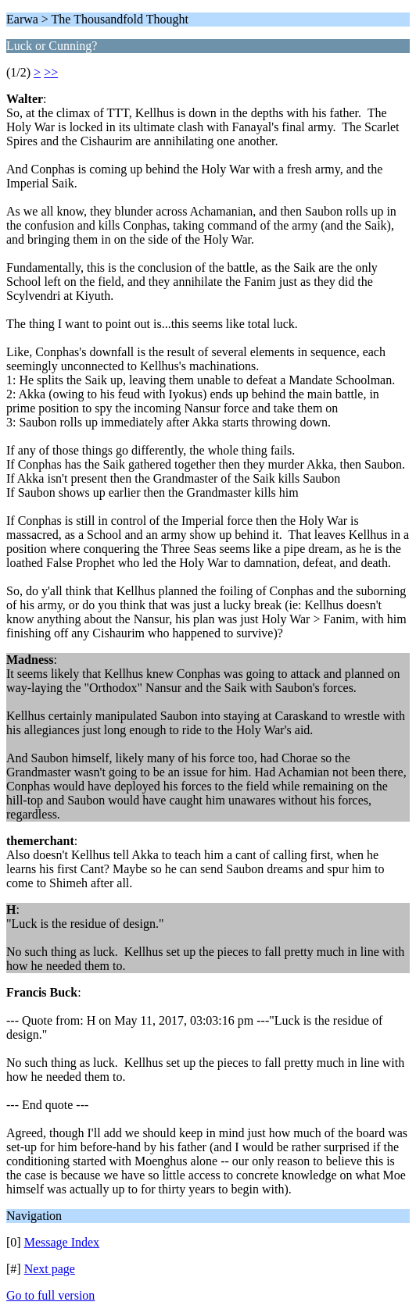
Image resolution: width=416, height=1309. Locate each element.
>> (51, 72)
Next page (49, 1268)
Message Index (61, 1242)
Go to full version (50, 1295)
